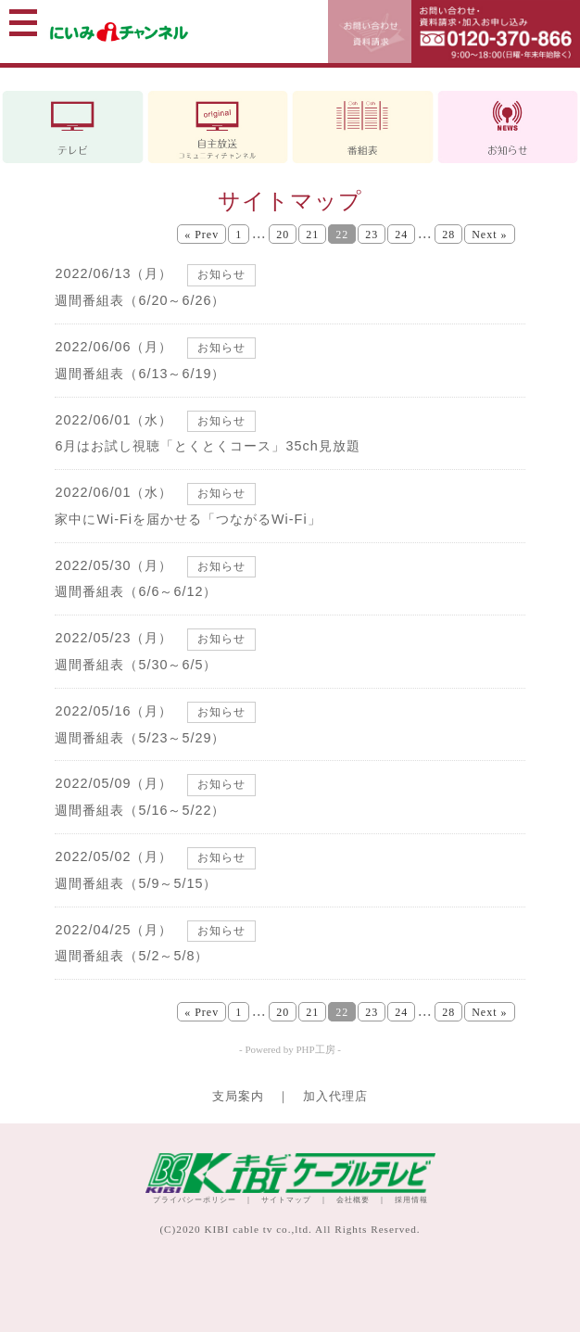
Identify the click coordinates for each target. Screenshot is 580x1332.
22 (341, 234)
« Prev (201, 234)
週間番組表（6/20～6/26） (140, 300)
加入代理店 (335, 1096)
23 (371, 234)
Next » (489, 234)
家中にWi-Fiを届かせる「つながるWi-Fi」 (188, 519)
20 (282, 234)
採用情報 (411, 1200)
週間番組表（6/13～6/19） (140, 373)
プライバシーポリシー (194, 1200)
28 (448, 234)
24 (401, 234)
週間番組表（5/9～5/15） (136, 883)
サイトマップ (286, 1200)
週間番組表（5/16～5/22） (140, 810)
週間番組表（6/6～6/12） (136, 591)
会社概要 (353, 1200)
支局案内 (238, 1096)
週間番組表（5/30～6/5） (136, 664)
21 (312, 234)
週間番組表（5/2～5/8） (131, 955)
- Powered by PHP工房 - (290, 1049)
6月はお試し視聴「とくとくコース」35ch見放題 (207, 445)
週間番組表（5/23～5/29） (140, 737)
